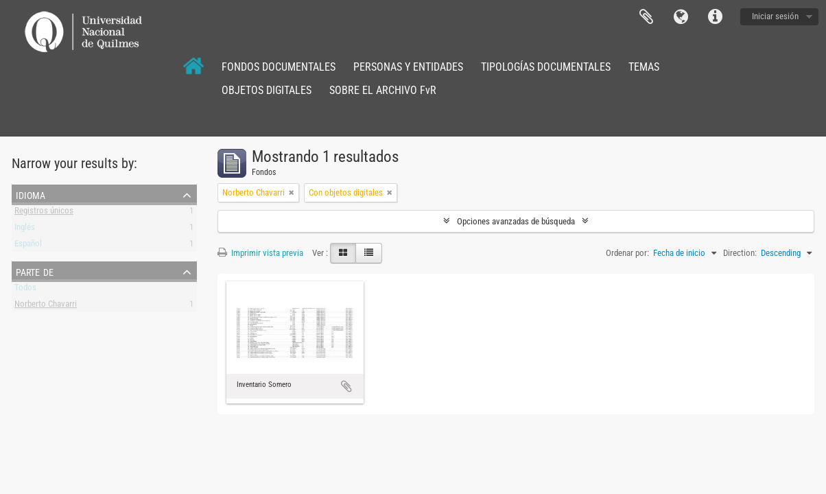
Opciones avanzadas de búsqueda (516, 221)
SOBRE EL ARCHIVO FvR (382, 90)
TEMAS (643, 66)
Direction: (740, 253)
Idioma (680, 17)
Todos (25, 290)
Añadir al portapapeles (346, 386)
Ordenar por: (627, 253)
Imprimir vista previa (260, 253)
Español (28, 246)
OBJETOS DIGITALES (266, 90)
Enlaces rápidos (715, 17)
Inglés (24, 229)
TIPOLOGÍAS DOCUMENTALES (546, 66)
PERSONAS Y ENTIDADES (408, 66)
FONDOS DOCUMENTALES (278, 66)
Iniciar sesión (775, 16)
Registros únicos (43, 213)
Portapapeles (646, 17)
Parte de (35, 271)
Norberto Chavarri (45, 306)
